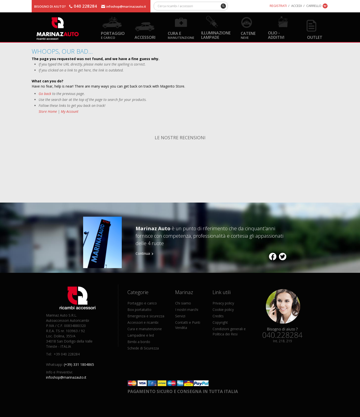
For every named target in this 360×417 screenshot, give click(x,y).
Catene (248, 35)
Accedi (296, 5)
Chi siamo (183, 303)
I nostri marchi (186, 309)
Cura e (181, 35)
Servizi (180, 316)
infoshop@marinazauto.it (126, 6)
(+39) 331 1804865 (79, 364)
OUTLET (314, 37)
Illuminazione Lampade (216, 35)
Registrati (278, 5)
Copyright (220, 322)
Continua (143, 253)
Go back (45, 93)
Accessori (145, 37)
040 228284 (85, 6)
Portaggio (113, 35)
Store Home (48, 111)
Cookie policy (223, 309)
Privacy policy (223, 303)
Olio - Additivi (276, 35)
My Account (69, 111)
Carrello (313, 5)
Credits (218, 316)
